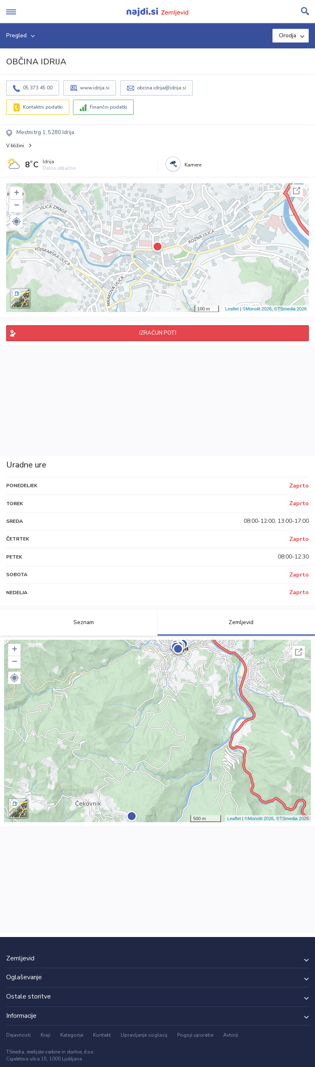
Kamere (193, 165)
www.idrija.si (95, 87)
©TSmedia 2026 (290, 308)
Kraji (45, 1035)
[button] (16, 221)
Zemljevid (236, 622)
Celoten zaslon (296, 191)
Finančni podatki (108, 107)
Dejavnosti (18, 1035)
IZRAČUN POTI (157, 333)
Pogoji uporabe (195, 1035)
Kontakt (102, 1035)
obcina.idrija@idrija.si (161, 87)
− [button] (16, 206)
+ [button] (16, 193)
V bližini (15, 145)
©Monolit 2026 (257, 308)
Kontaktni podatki (43, 107)
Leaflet (232, 308)
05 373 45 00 (37, 87)
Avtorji (230, 1035)
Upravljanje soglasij (144, 1035)
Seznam (79, 622)
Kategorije (71, 1035)
